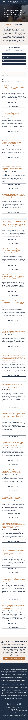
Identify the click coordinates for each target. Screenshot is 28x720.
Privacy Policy (23, 714)
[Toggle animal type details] (24, 54)
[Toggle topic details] (24, 57)
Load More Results (14, 634)
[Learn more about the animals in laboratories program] (14, 667)
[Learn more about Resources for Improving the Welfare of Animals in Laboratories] (14, 684)
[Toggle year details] (24, 60)
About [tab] (8, 24)
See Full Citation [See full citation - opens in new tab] (14, 106)
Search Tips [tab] (17, 24)
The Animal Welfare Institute (9, 707)
